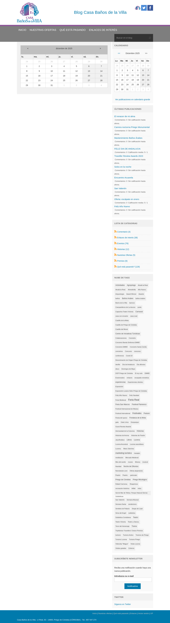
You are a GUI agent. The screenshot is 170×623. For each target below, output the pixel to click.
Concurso (128, 351)
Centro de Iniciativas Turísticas (127, 334)
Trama (134, 526)
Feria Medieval (120, 400)
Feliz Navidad (134, 395)
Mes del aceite (120, 462)
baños (117, 298)
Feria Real (133, 399)
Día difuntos (141, 364)
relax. (140, 488)
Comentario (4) (123, 232)
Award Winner (131, 294)
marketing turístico (123, 453)
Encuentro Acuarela (123, 177)
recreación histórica (122, 488)
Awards (141, 294)
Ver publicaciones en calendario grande (132, 99)
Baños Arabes (127, 298)
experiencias (120, 382)
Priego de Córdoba (123, 480)
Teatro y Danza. (133, 522)
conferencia (119, 356)
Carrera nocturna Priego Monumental (132, 127)
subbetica (131, 513)
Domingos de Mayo (128, 369)
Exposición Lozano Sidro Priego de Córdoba (131, 391)
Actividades (120, 285)
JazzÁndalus (119, 440)
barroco (132, 303)
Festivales (136, 413)
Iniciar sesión (143, 613)
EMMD (147, 373)
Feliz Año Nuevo (122, 206)
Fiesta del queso (121, 418)
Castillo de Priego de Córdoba (126, 325)
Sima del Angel (120, 513)
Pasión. (125, 475)
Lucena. (118, 448)
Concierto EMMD (121, 347)
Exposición (119, 386)
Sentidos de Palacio (122, 508)
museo (130, 462)
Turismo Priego (134, 539)
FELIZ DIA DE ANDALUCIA (127, 149)
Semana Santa (120, 504)
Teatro (135, 517)
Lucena (137, 440)
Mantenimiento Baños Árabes (128, 138)
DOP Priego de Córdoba (124, 373)
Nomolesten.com (121, 471)
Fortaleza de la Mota (137, 418)
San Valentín (120, 188)
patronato (133, 475)
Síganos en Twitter (122, 604)
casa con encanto (121, 316)
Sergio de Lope (137, 508)
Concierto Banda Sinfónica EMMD (127, 342)
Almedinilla (132, 289)
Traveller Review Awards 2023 (128, 156)
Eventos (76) (122, 243)
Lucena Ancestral (121, 444)
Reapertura (134, 484)
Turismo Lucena (121, 539)
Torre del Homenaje (122, 526)
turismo (118, 535)
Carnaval (139, 312)
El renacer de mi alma (124, 116)
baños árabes (140, 298)
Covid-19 (129, 356)
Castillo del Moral (121, 329)
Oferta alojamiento (136, 471)
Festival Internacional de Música (126, 409)
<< (119, 53)
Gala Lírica (124, 422)
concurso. (137, 351)
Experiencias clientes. (135, 382)
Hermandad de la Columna (125, 431)
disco (117, 369)
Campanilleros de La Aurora (125, 307)
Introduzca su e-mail (124, 576)
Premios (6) (122, 261)
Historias (140, 431)
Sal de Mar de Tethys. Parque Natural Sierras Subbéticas (131, 493)
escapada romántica (142, 378)
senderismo (132, 504)
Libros (129, 440)
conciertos (119, 351)
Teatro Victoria (120, 522)
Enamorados (119, 378)
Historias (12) (123, 249)
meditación (119, 457)
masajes (137, 453)
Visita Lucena (135, 544)
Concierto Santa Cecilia (138, 347)
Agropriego (131, 285)
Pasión (117, 475)
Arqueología (119, 294)
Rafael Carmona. (121, 484)
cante (139, 307)
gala (116, 422)
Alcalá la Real (143, 285)
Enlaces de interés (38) (127, 237)
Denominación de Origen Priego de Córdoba (131, 360)
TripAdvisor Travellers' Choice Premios (129, 530)
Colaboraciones (121, 338)
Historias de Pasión (138, 435)
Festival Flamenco (139, 404)
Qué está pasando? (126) (128, 267)
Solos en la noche (122, 167)
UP (151, 613)
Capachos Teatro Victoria (124, 311)
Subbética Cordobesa (123, 517)
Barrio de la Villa (121, 303)
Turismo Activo (128, 535)
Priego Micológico (140, 480)
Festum (147, 413)
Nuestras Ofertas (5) (126, 255)
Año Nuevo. (142, 289)
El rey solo (138, 373)
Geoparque (135, 422)
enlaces (129, 378)
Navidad (118, 466)
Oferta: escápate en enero (126, 199)
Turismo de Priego (142, 535)
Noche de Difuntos (131, 466)
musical (145, 462)
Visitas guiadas (120, 548)
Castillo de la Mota (122, 320)
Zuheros (131, 548)
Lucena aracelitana (137, 444)
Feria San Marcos (122, 404)
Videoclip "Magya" (121, 544)
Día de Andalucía (128, 364)
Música (137, 462)
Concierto (132, 338)
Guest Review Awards (123, 426)
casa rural (133, 316)
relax (133, 488)
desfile (117, 364)
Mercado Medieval (131, 457)
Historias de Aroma (122, 435)
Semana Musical (133, 500)
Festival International (122, 413)
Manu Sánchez (128, 448)
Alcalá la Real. (120, 289)
